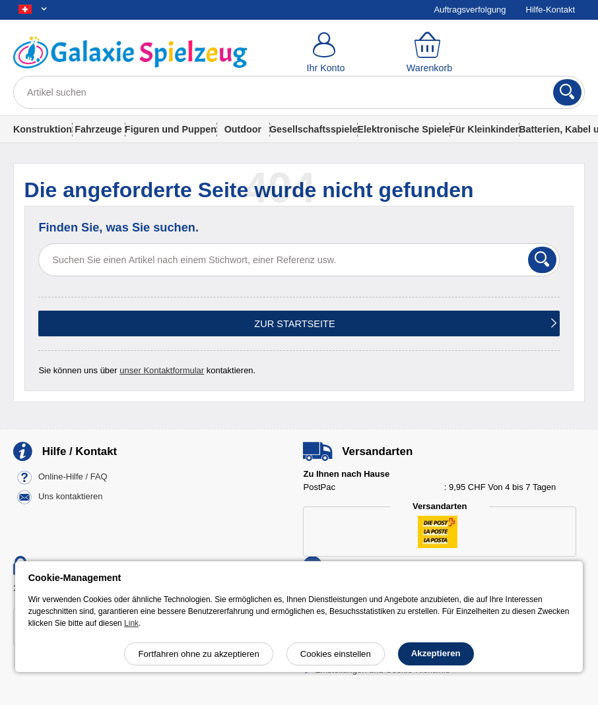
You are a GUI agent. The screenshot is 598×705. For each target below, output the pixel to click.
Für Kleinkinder (484, 129)
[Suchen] (567, 92)
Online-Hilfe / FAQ (73, 477)
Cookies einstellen (335, 654)
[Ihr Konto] (326, 53)
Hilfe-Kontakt (550, 10)
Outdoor (242, 129)
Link (131, 623)
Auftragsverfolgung (470, 10)
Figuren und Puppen (170, 129)
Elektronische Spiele (403, 129)
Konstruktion (42, 129)
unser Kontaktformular (161, 370)
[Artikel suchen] (299, 92)
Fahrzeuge (98, 129)
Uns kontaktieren (70, 497)
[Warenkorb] (429, 53)
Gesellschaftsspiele (313, 129)
